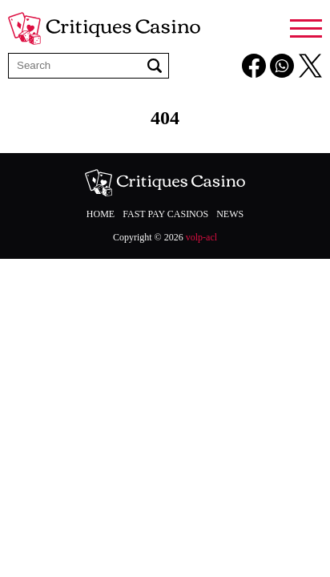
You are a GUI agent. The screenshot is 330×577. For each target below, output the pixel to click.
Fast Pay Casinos (165, 214)
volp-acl (201, 237)
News (229, 214)
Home (101, 214)
